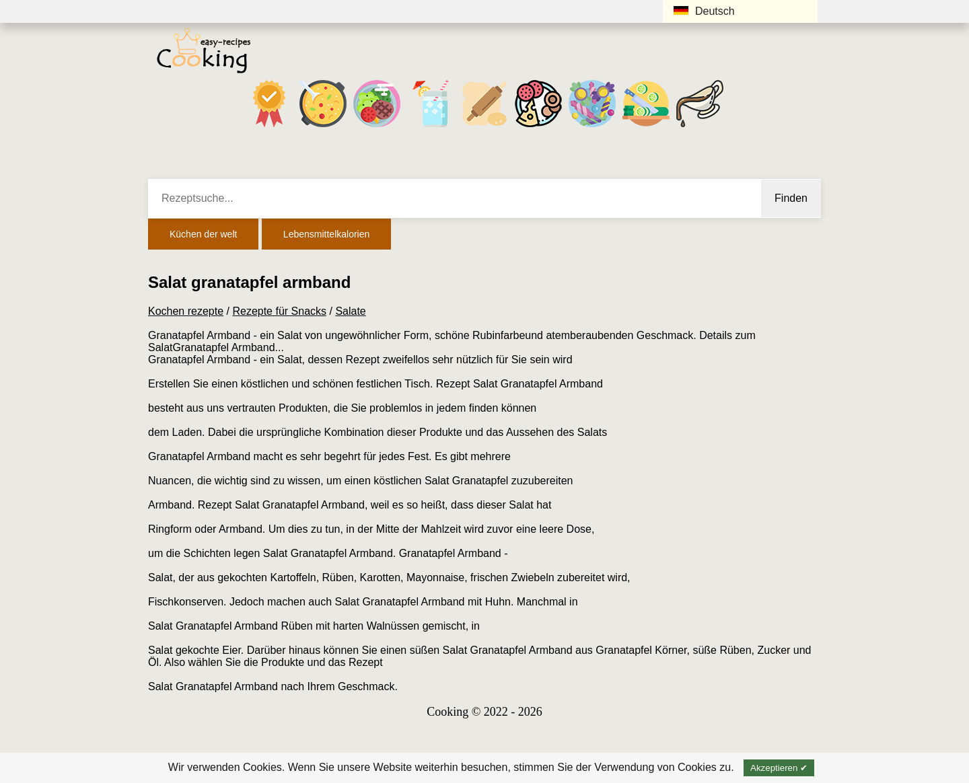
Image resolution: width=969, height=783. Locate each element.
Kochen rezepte (185, 311)
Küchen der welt (203, 234)
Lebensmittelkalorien (326, 234)
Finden (791, 198)
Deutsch (704, 11)
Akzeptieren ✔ (779, 768)
